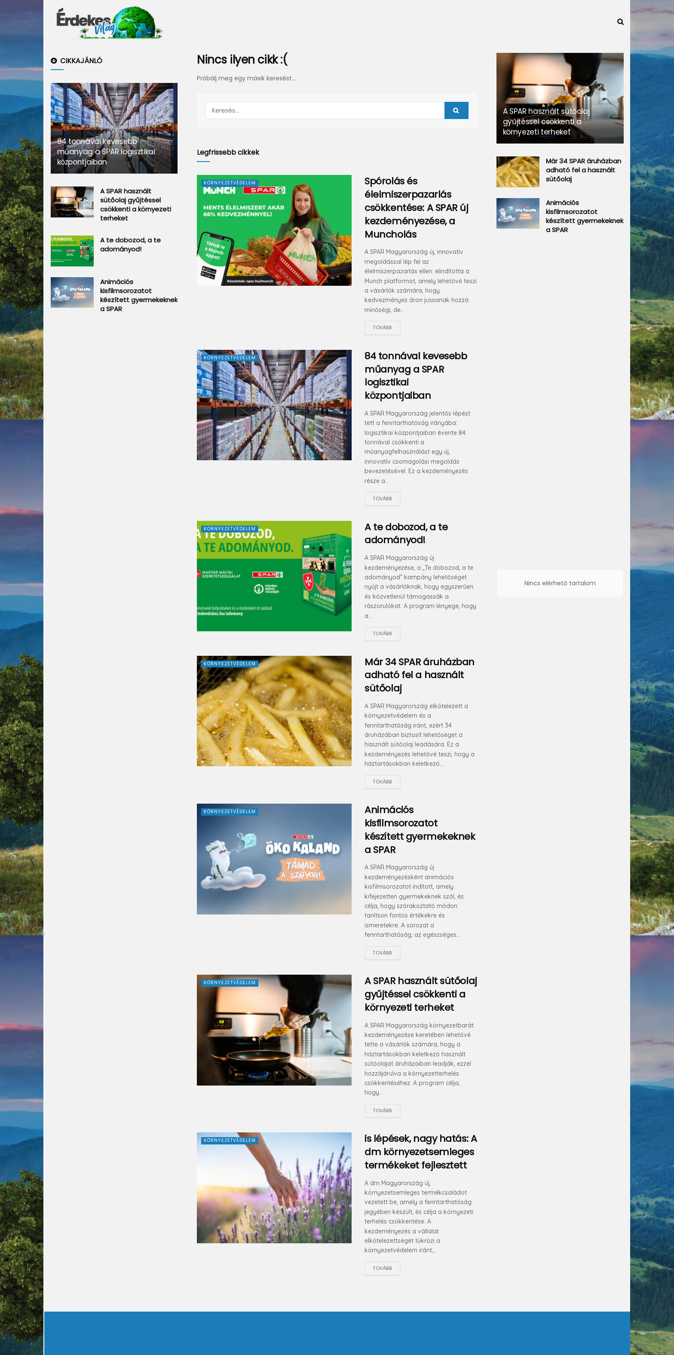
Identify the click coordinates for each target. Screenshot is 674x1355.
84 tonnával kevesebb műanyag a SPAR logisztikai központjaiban (416, 375)
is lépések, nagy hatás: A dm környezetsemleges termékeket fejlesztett (421, 1152)
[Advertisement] (115, 461)
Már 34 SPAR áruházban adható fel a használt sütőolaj (420, 675)
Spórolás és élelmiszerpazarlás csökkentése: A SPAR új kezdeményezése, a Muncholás (416, 207)
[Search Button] (456, 110)
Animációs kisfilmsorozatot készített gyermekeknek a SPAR (420, 829)
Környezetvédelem (231, 182)
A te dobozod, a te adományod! (406, 533)
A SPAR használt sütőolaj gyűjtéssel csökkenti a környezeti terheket (421, 994)
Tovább (382, 327)
